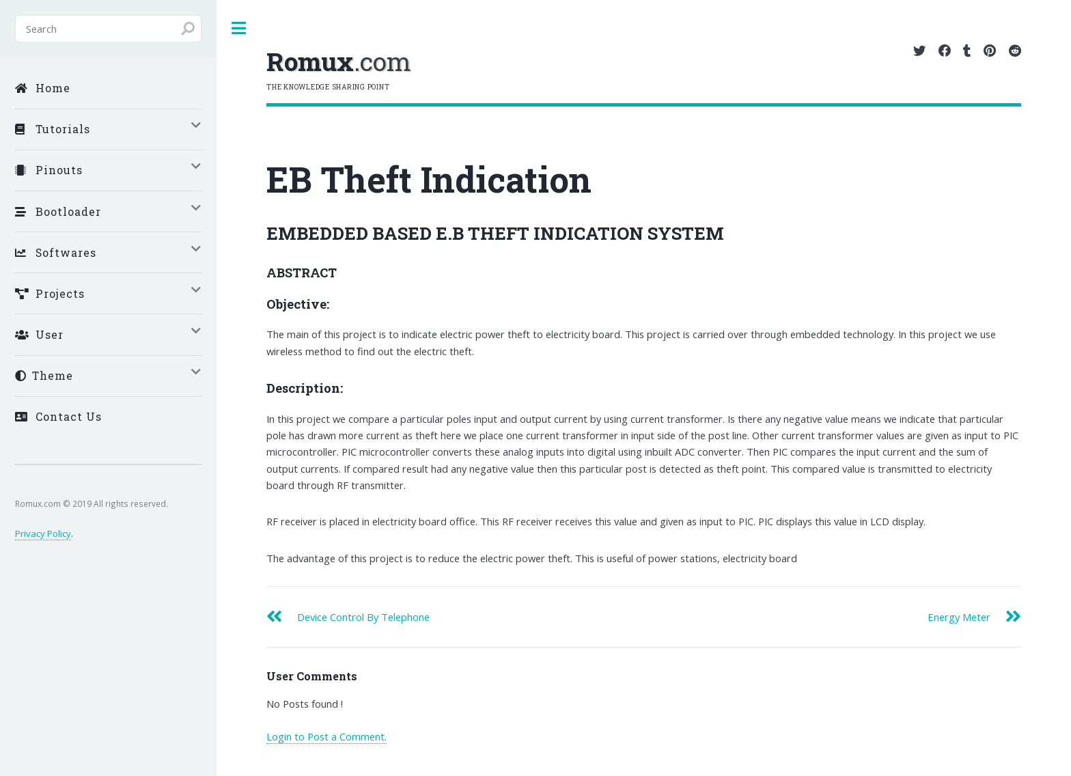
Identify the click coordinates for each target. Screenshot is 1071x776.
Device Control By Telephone (363, 617)
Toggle (239, 28)
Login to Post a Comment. (326, 736)
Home (42, 88)
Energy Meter (959, 617)
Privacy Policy (43, 533)
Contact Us (58, 416)
